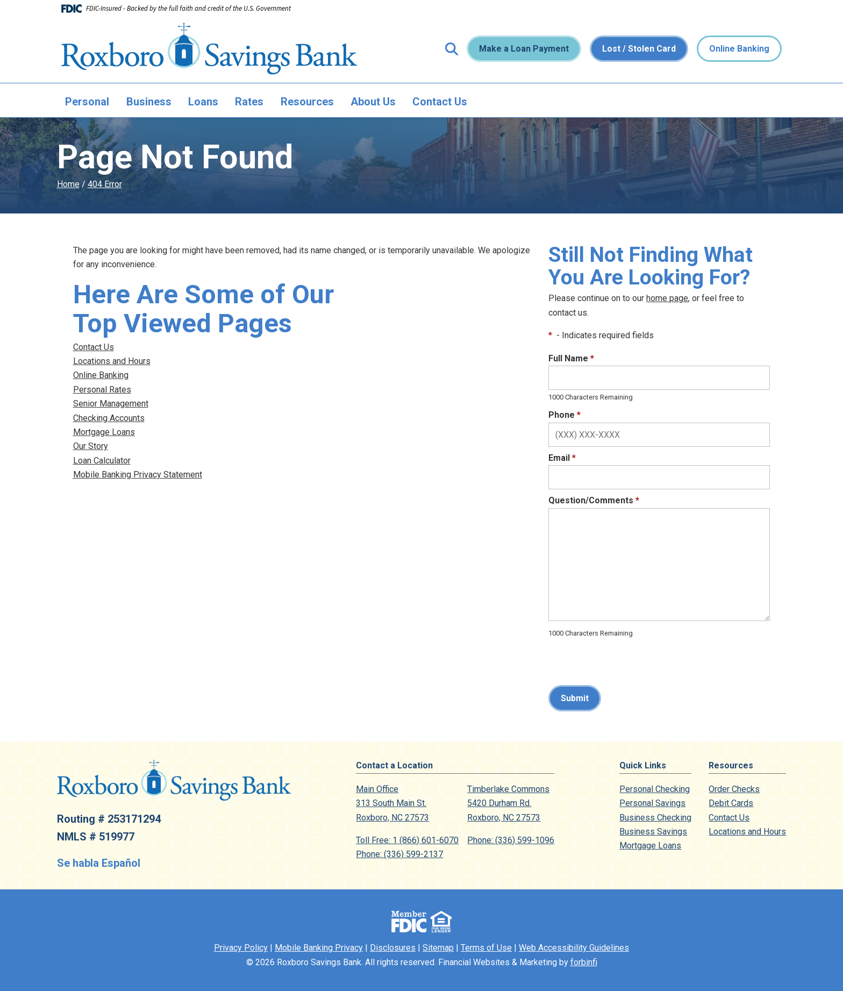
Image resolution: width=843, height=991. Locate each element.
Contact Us (439, 101)
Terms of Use (486, 948)
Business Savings (653, 831)
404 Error (105, 184)
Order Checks (734, 789)
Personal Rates (102, 389)
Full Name (571, 358)
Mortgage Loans (104, 432)
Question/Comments (593, 500)
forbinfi (583, 962)
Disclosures (393, 948)
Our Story (90, 446)
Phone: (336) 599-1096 (510, 840)
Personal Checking (654, 789)
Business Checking (655, 817)
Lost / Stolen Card (639, 49)
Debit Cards (731, 803)
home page (667, 298)
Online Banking (739, 49)
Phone (564, 415)
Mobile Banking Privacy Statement (137, 474)
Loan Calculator (102, 460)
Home (68, 184)
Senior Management (110, 403)
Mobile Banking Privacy (319, 948)
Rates (249, 101)
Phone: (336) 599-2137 (399, 854)
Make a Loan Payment (524, 49)
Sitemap (438, 948)
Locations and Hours (112, 361)
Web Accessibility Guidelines (574, 948)
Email (562, 458)
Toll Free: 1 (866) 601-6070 (407, 840)
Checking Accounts (109, 418)
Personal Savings (652, 803)
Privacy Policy (241, 948)
